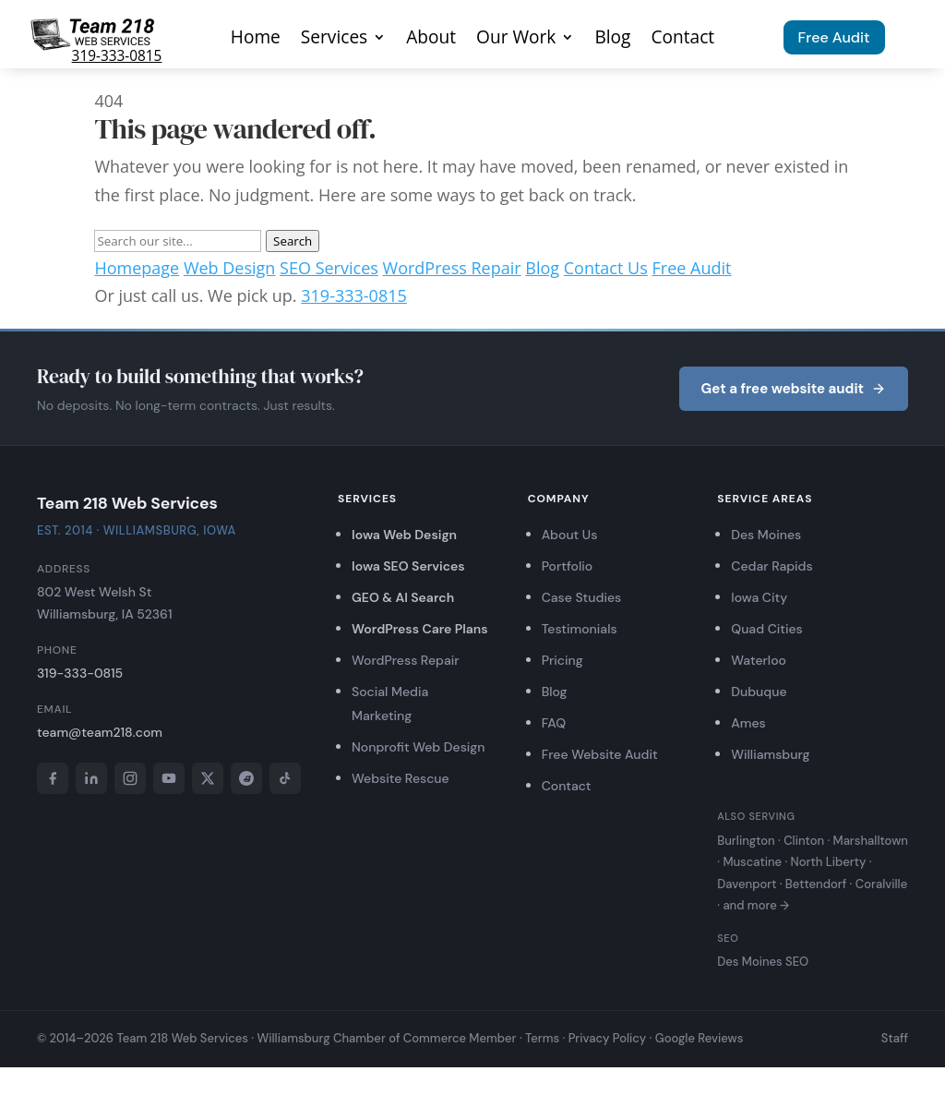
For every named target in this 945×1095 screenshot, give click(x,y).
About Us (570, 534)
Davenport (746, 884)
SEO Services (329, 268)
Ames (748, 723)
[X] (207, 778)
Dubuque (758, 691)
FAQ (554, 723)
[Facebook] (52, 778)
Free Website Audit (600, 754)
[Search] (177, 241)
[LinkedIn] (91, 778)
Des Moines (766, 534)
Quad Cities (766, 628)
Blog (612, 39)
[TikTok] (285, 778)
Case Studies (582, 597)
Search (292, 241)
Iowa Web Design (404, 534)
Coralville (881, 884)
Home (256, 39)
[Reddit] (246, 778)
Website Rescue (400, 778)
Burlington (745, 840)
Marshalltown (870, 840)
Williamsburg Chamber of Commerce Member (386, 1038)
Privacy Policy (607, 1038)
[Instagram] (130, 778)
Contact (682, 39)
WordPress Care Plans (420, 628)
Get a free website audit (793, 388)
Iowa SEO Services (408, 566)
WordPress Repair (452, 268)
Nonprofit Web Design (418, 747)
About (431, 39)
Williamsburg (770, 754)
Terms (542, 1038)
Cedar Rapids (771, 566)
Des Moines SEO (762, 961)
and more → (756, 905)
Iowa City (759, 597)
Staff (894, 1038)
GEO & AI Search (403, 597)
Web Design (230, 268)
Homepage (136, 268)
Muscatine (752, 862)
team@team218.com (99, 732)
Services (334, 39)
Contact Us (606, 268)
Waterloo (758, 660)
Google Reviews (699, 1038)
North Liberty (829, 862)
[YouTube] (169, 778)
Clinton (804, 840)
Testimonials (579, 628)
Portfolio (567, 566)
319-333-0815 (117, 56)
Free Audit (834, 37)
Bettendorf (815, 884)
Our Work (516, 39)
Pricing (562, 660)
